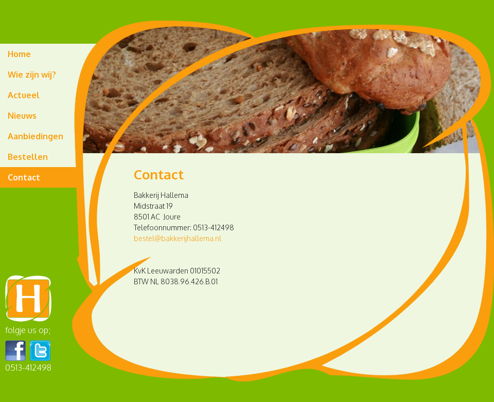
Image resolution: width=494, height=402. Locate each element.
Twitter (40, 350)
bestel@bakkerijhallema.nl (177, 238)
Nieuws (22, 116)
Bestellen (28, 157)
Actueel (24, 95)
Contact (24, 177)
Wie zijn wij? (32, 74)
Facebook (15, 350)
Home (19, 54)
